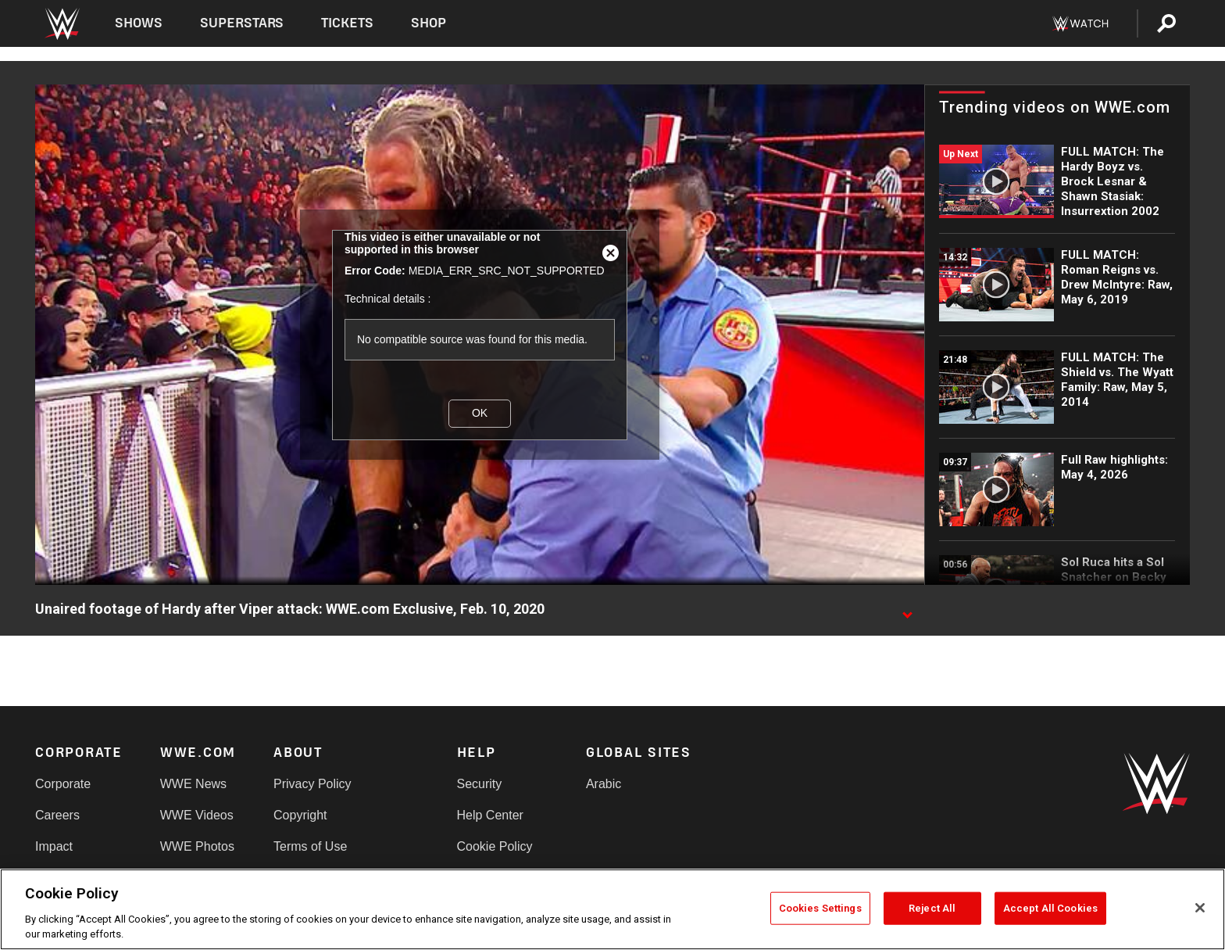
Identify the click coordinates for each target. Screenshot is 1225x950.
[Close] (1200, 908)
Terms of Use (310, 846)
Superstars (242, 23)
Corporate (63, 783)
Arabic (603, 783)
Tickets (347, 23)
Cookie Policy (495, 846)
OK (480, 413)
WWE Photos (197, 846)
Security (479, 783)
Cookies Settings (820, 908)
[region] (612, 909)
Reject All (932, 908)
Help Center (490, 815)
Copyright (300, 815)
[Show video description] (907, 610)
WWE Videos (197, 815)
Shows (138, 23)
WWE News (193, 783)
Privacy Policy (312, 783)
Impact (54, 846)
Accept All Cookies (1050, 908)
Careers (57, 815)
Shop (428, 23)
